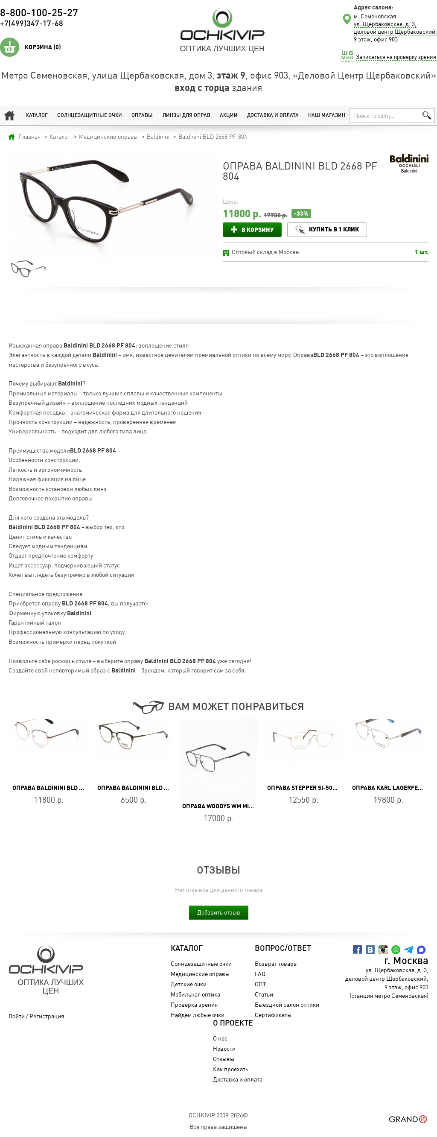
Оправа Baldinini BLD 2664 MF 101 (63, 788)
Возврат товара (276, 963)
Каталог (37, 115)
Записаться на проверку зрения (396, 56)
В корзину (258, 229)
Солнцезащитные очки (89, 115)
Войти (17, 1016)
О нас (220, 1038)
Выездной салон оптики (287, 1004)
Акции (229, 115)
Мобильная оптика (195, 994)
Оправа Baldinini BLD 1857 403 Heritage (157, 788)
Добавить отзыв (218, 912)
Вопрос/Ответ (283, 948)
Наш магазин (326, 115)
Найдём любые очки (197, 1014)
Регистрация (46, 1016)
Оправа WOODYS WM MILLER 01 (226, 806)
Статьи (264, 994)
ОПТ (260, 984)
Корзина (43, 47)
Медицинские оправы (200, 973)
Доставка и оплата (273, 115)
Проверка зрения (194, 1004)
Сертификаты (273, 1014)
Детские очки (189, 984)
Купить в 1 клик (334, 229)
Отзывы (223, 1058)
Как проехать (230, 1069)
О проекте (233, 1023)
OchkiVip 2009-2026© (218, 1115)
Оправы (142, 115)
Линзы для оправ (186, 115)
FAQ (260, 973)
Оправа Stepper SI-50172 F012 (312, 788)
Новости (224, 1048)
